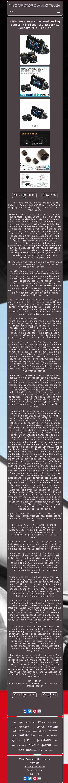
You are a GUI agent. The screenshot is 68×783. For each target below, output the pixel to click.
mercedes (48, 750)
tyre (26, 739)
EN (31, 774)
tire (13, 726)
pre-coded (53, 731)
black (34, 735)
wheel (41, 735)
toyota (21, 722)
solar (21, 730)
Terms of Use (35, 770)
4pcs (55, 740)
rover (33, 741)
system (46, 745)
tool (13, 745)
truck (35, 731)
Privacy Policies (35, 766)
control (55, 746)
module (33, 728)
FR (38, 774)
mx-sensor (22, 745)
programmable (52, 735)
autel (41, 727)
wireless (42, 731)
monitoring (34, 749)
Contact (34, 763)
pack (14, 735)
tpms (16, 739)
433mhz (42, 722)
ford (49, 723)
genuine (53, 727)
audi (14, 731)
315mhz (28, 731)
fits (14, 722)
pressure (44, 739)
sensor (34, 744)
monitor (24, 727)
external (30, 722)
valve (20, 749)
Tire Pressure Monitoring (34, 759)
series (55, 723)
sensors (24, 734)
